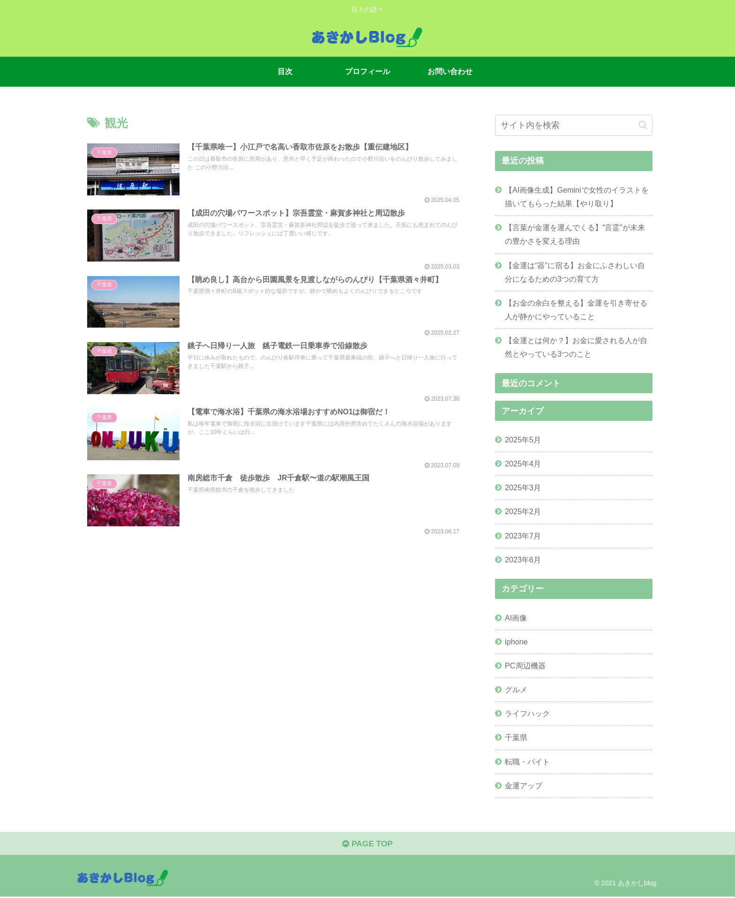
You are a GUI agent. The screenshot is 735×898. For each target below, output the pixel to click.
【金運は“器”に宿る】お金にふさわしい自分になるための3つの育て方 (575, 272)
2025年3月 (523, 487)
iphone (516, 641)
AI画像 (516, 618)
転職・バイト (527, 761)
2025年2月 (523, 511)
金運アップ (523, 785)
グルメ (516, 689)
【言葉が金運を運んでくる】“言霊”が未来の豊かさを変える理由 (575, 234)
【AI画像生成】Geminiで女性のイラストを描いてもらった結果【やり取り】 (577, 197)
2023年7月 (523, 535)
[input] (573, 125)
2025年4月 (523, 463)
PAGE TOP (367, 845)
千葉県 (516, 737)
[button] (643, 125)
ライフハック (527, 713)
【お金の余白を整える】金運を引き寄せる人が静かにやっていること (576, 310)
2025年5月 (523, 439)
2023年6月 (523, 559)
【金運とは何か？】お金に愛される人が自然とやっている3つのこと (576, 347)
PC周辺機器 (525, 665)
